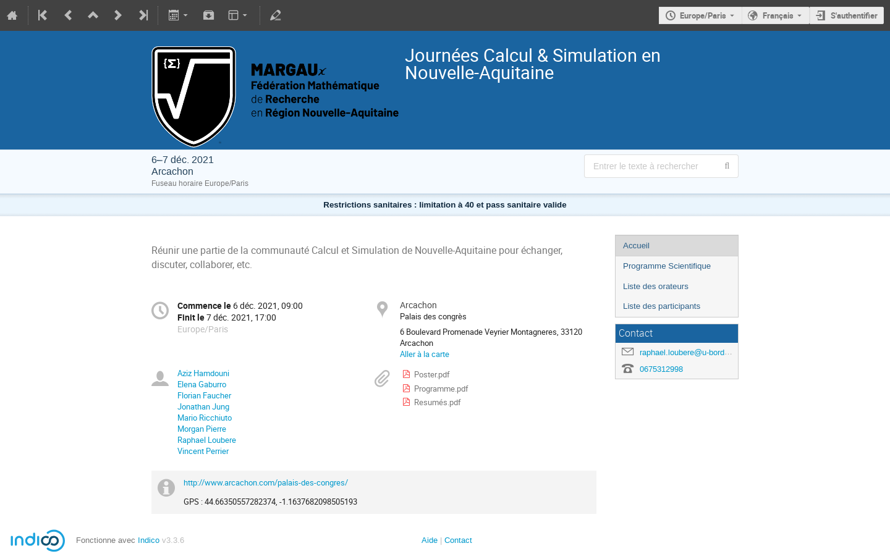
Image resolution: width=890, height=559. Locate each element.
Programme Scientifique (667, 266)
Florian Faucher (204, 395)
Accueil (636, 245)
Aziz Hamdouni (203, 373)
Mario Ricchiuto (204, 417)
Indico (148, 540)
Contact (458, 540)
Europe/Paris (703, 15)
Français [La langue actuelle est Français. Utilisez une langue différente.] (778, 15)
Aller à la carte (424, 353)
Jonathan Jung (203, 406)
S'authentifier (854, 15)
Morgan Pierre (201, 428)
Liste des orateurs (656, 286)
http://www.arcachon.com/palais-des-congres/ (266, 482)
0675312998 (661, 369)
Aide (430, 540)
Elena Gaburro (201, 384)
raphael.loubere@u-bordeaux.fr (694, 352)
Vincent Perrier (203, 450)
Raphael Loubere (206, 439)
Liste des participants (661, 306)
